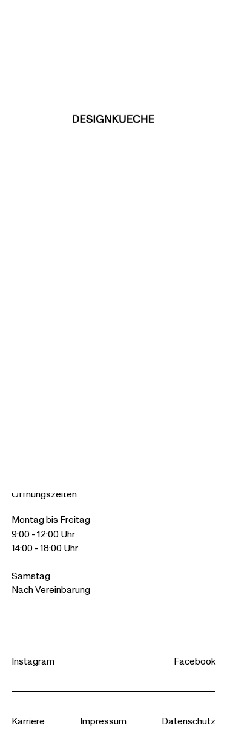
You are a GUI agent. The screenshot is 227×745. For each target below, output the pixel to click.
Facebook (194, 661)
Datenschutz (188, 721)
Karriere (28, 721)
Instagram (33, 661)
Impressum (103, 721)
